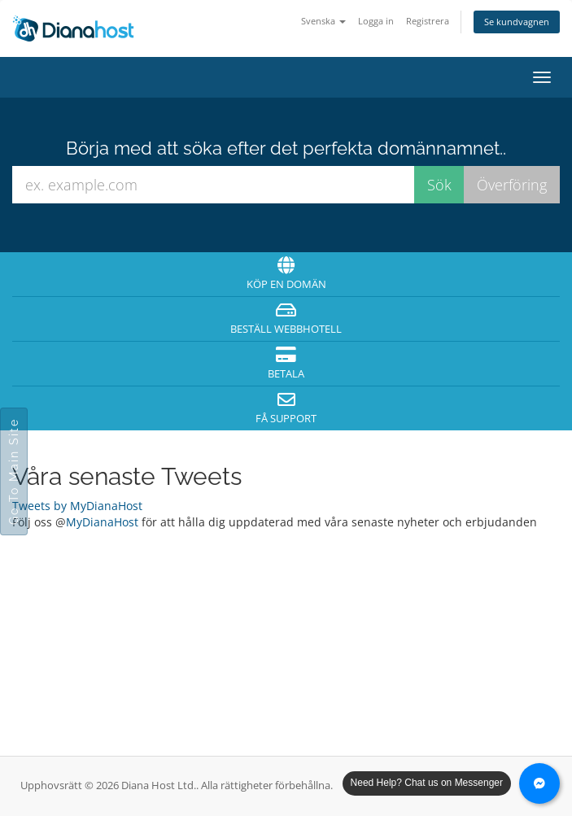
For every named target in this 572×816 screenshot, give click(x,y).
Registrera (427, 21)
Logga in (376, 21)
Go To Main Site (13, 471)
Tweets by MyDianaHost (77, 505)
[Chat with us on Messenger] (539, 783)
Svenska (323, 21)
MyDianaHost (102, 522)
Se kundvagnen (516, 21)
